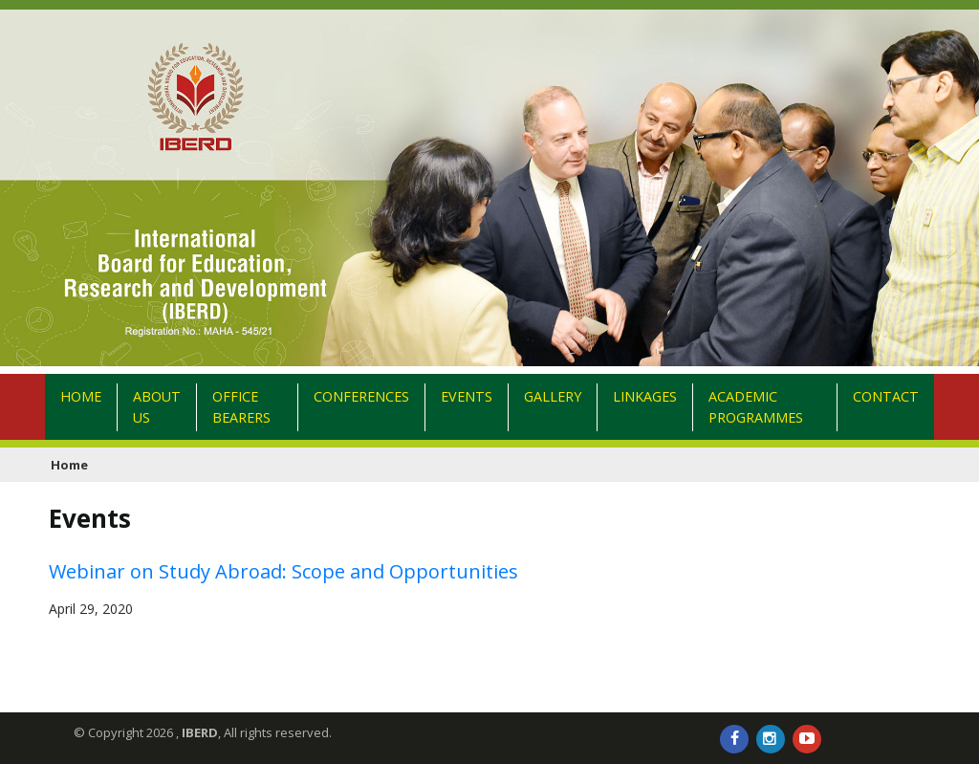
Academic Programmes (755, 406)
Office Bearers (241, 406)
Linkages (645, 406)
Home (89, 406)
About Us (157, 406)
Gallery (552, 406)
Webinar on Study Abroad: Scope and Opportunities (283, 571)
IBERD (200, 732)
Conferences (361, 406)
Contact (886, 396)
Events (466, 406)
